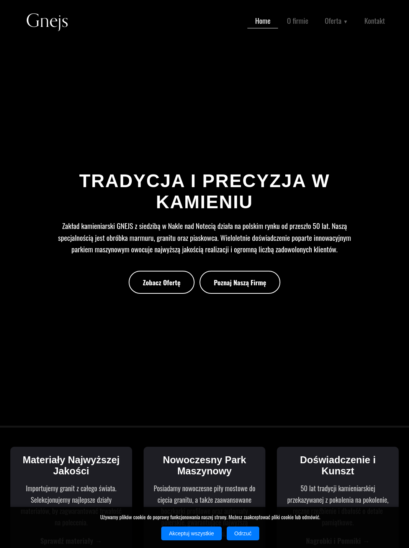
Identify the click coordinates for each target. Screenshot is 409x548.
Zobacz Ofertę (161, 282)
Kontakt (375, 20)
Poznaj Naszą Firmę (240, 282)
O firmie (297, 20)
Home (262, 20)
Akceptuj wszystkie (191, 533)
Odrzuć (243, 533)
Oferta (336, 21)
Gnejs (47, 21)
